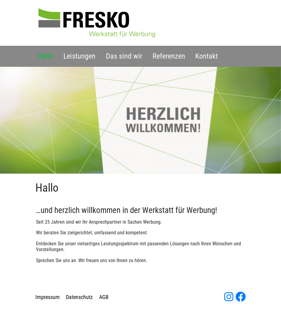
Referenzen (169, 56)
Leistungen (79, 56)
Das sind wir (124, 56)
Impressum (47, 297)
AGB (104, 297)
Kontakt (206, 56)
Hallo (45, 56)
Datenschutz (79, 297)
